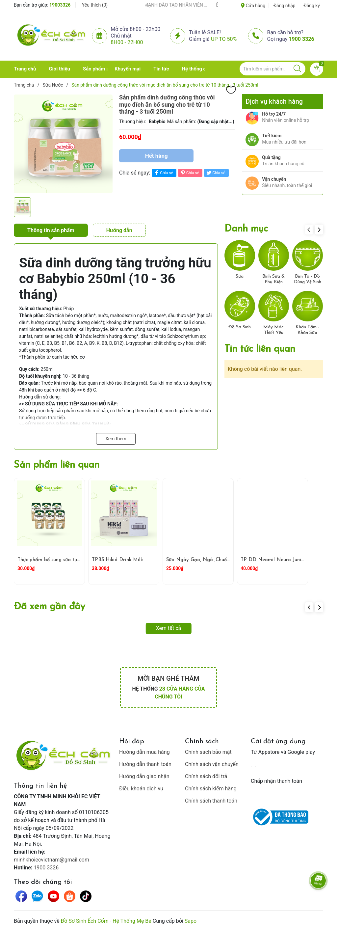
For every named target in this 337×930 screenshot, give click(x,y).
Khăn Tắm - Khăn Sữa (308, 330)
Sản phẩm (94, 69)
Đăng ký (311, 5)
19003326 (59, 5)
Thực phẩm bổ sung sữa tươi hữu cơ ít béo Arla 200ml (79, 560)
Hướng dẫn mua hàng (144, 752)
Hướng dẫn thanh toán (145, 764)
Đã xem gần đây (49, 607)
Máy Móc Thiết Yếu (273, 330)
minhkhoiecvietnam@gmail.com (51, 860)
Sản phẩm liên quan (56, 465)
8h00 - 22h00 (127, 42)
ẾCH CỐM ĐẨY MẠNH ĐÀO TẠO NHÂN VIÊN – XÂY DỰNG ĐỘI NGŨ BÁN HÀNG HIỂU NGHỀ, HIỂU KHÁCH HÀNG (169, 5)
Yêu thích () (95, 5)
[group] (63, 144)
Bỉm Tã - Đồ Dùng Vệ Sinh (307, 279)
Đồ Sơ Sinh (239, 327)
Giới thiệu (59, 69)
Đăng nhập (284, 5)
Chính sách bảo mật (208, 752)
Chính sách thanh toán (211, 801)
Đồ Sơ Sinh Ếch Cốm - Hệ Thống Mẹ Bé (106, 921)
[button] (319, 229)
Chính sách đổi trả (206, 776)
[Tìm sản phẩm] (272, 68)
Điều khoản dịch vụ (141, 788)
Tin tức (161, 69)
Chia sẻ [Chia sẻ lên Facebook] (163, 172)
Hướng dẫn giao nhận (144, 776)
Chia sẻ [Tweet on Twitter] (215, 172)
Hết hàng (156, 155)
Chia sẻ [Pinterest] (189, 172)
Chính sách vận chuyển (212, 764)
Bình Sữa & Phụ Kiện (273, 279)
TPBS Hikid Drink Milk (117, 560)
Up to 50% (224, 39)
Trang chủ (25, 69)
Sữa (240, 276)
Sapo (190, 921)
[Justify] (297, 68)
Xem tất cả (168, 628)
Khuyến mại (128, 69)
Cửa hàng (253, 5)
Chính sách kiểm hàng (211, 788)
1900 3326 (301, 39)
